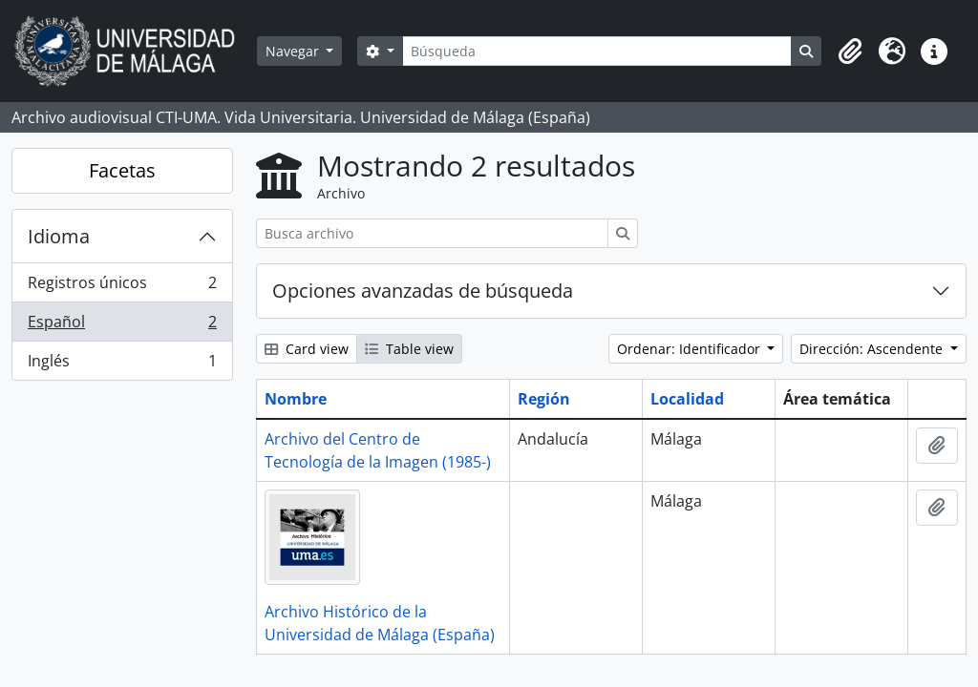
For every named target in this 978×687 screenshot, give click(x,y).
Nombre (296, 398)
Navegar (294, 51)
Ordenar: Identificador (690, 349)
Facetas (122, 170)
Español (122, 326)
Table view (409, 349)
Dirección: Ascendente (872, 349)
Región (544, 398)
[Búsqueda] (597, 51)
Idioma (59, 236)
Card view (307, 349)
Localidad (687, 398)
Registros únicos (122, 286)
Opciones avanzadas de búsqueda (422, 290)
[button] (850, 52)
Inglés (122, 364)
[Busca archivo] (432, 233)
